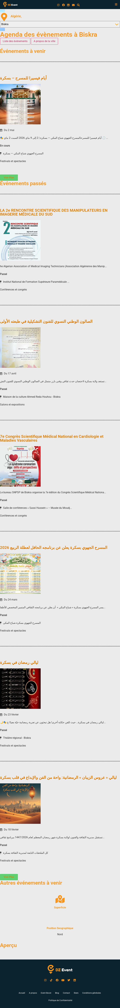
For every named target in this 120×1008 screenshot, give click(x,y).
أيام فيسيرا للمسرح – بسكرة (23, 78)
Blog (57, 993)
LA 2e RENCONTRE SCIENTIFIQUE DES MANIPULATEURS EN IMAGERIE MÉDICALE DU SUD (53, 212)
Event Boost (46, 993)
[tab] (15, 41)
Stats (76, 993)
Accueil (22, 993)
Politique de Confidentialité (60, 1000)
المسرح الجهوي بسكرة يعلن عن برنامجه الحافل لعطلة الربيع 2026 (53, 547)
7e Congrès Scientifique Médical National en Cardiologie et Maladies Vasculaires (51, 438)
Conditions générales (91, 993)
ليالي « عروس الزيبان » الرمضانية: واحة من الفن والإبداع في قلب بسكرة (58, 777)
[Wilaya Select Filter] (60, 24)
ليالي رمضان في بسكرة (19, 662)
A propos (33, 993)
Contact (66, 993)
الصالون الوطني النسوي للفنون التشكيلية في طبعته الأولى (46, 321)
